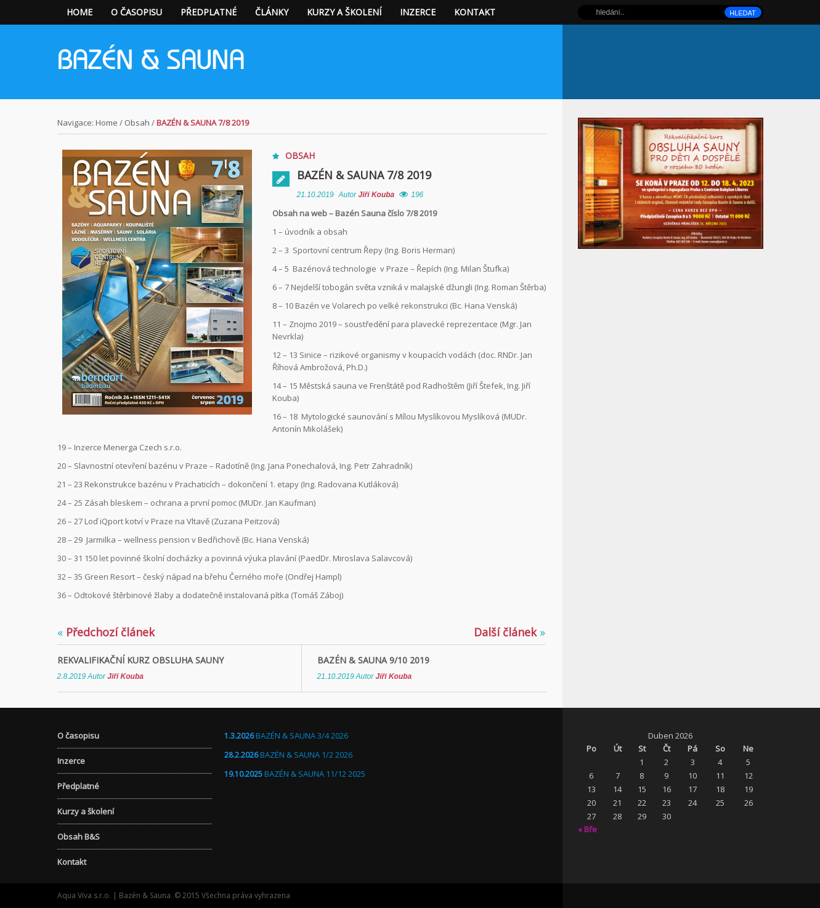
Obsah (137, 122)
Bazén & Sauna (151, 62)
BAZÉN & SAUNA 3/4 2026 (302, 735)
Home (79, 12)
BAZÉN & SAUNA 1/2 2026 (306, 754)
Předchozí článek (106, 632)
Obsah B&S (78, 836)
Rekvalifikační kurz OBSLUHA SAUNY (140, 660)
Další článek (509, 632)
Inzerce (418, 12)
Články (271, 12)
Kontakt (474, 12)
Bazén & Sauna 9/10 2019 (373, 660)
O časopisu (136, 12)
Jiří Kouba (377, 194)
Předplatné (209, 12)
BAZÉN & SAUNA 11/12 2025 (314, 773)
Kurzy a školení (344, 12)
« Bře (587, 829)
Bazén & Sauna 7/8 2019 (364, 175)
